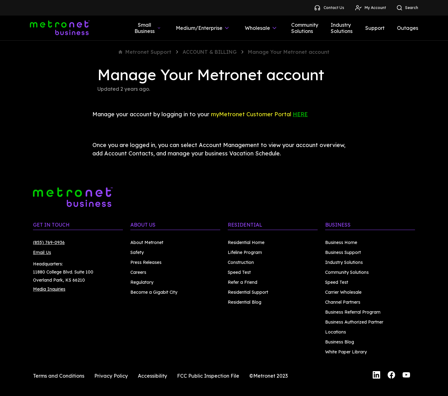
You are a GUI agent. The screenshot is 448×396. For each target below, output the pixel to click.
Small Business (147, 28)
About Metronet (146, 242)
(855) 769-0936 (49, 242)
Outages (407, 28)
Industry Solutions (341, 28)
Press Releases (145, 262)
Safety (137, 252)
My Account (370, 8)
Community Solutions (304, 28)
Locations (335, 332)
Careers (138, 272)
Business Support (343, 252)
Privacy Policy (111, 376)
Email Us (42, 252)
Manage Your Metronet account (288, 52)
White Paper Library (346, 352)
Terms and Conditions (58, 376)
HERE (300, 114)
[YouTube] (406, 375)
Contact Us (329, 8)
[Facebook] (391, 375)
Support (375, 28)
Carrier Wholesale (343, 292)
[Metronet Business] (60, 28)
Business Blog (339, 342)
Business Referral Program (352, 312)
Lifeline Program (245, 252)
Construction (241, 262)
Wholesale (261, 28)
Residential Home (246, 242)
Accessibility (152, 376)
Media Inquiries (49, 289)
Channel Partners (342, 302)
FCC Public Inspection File (208, 376)
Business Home (341, 242)
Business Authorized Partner (354, 322)
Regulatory (141, 282)
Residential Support (248, 292)
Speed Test (239, 272)
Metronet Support (145, 52)
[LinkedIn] (376, 375)
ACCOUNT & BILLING (210, 52)
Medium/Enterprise (203, 28)
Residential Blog (244, 302)
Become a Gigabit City (153, 292)
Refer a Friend (242, 282)
